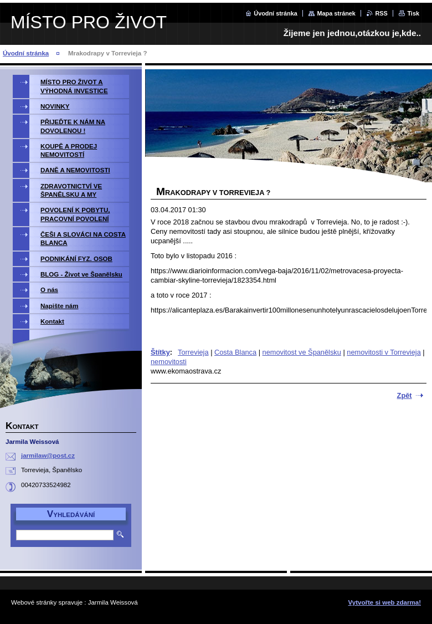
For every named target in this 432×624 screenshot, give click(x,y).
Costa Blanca (235, 352)
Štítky (160, 352)
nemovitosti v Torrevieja (383, 352)
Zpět (404, 395)
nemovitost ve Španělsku (302, 352)
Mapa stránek (336, 13)
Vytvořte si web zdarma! (384, 602)
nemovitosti (169, 361)
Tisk (413, 13)
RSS (381, 13)
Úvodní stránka (275, 13)
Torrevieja (193, 352)
